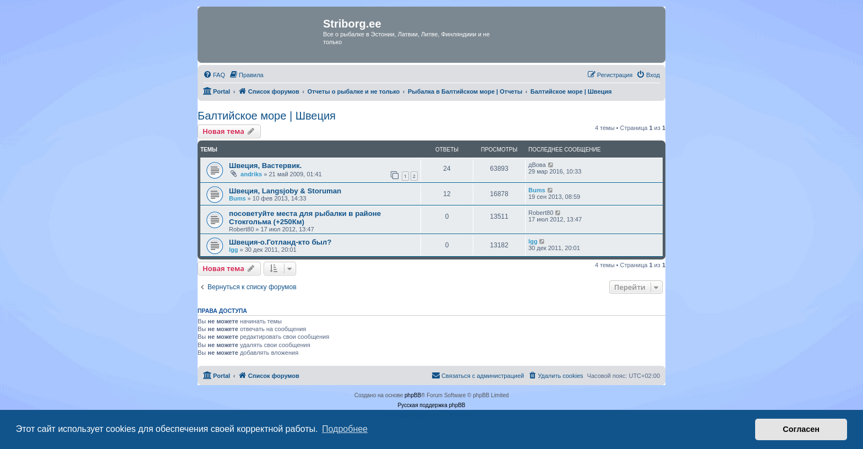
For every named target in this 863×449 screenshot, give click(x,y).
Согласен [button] (801, 429)
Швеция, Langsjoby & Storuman (285, 191)
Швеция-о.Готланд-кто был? (280, 242)
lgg (233, 249)
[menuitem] (214, 75)
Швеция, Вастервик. (265, 165)
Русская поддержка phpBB (431, 405)
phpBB (413, 395)
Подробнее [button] (345, 429)
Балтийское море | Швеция (267, 116)
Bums (237, 198)
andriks (251, 174)
